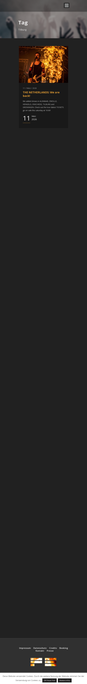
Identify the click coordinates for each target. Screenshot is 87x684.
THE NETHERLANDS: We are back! (41, 94)
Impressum (25, 648)
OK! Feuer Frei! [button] (49, 680)
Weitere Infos (64, 680)
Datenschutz (40, 648)
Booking (63, 648)
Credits (53, 648)
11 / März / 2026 (30, 88)
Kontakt (40, 650)
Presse (50, 650)
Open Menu (66, 5)
